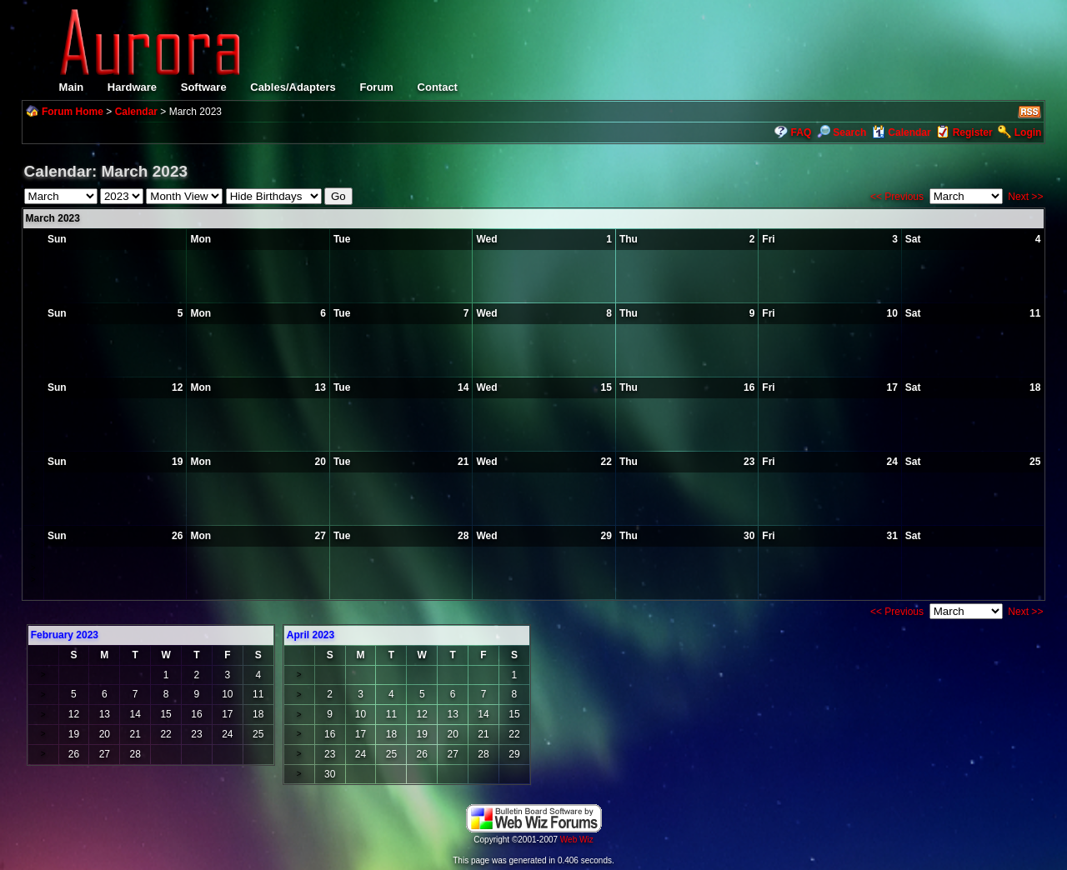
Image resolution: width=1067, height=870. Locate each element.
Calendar (136, 112)
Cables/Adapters (293, 87)
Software (204, 87)
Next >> (1025, 196)
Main (71, 87)
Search (841, 132)
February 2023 (64, 635)
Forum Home (72, 112)
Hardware (132, 87)
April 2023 (310, 635)
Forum (376, 87)
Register (973, 132)
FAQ (801, 132)
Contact (438, 87)
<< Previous (897, 196)
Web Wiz (577, 839)
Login (1028, 132)
